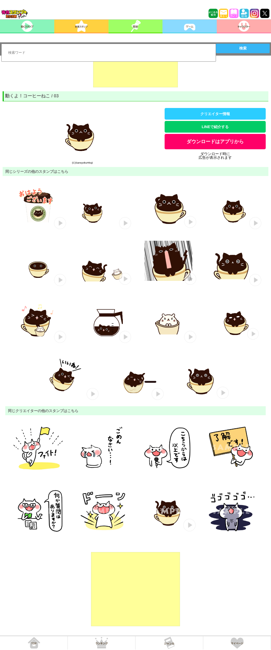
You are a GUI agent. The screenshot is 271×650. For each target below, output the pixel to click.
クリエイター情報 (215, 114)
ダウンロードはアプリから (215, 141)
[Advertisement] (135, 74)
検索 (243, 48)
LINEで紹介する (215, 127)
